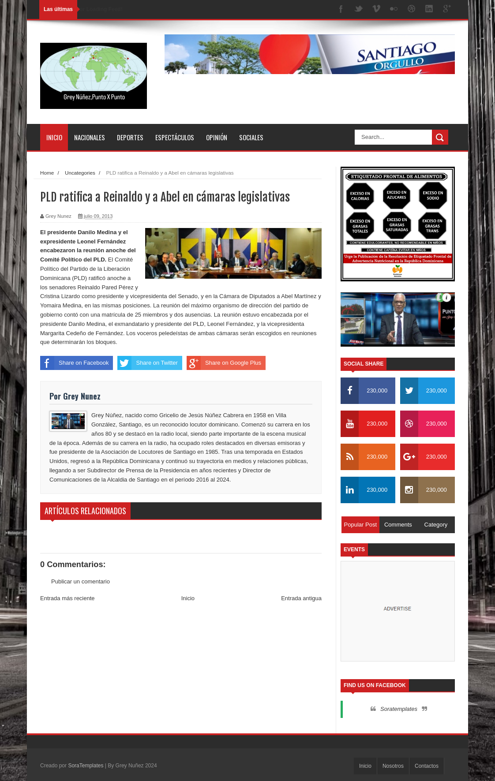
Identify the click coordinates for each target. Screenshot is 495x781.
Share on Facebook (74, 363)
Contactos (427, 766)
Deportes (130, 137)
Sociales (251, 137)
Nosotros (393, 766)
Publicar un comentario (80, 581)
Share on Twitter (147, 363)
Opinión (216, 137)
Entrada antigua (301, 598)
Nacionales (89, 137)
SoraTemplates (85, 765)
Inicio (54, 137)
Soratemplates (398, 709)
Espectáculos (174, 137)
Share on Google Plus (224, 363)
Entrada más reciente (67, 598)
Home (47, 173)
